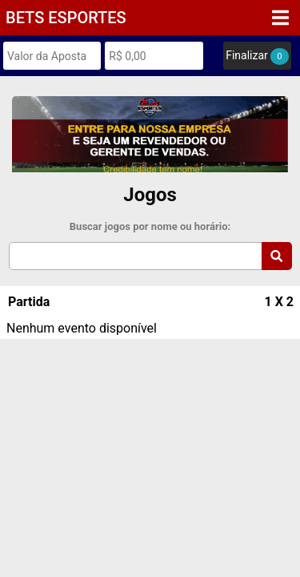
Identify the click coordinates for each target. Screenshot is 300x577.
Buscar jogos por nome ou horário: (150, 226)
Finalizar (257, 56)
